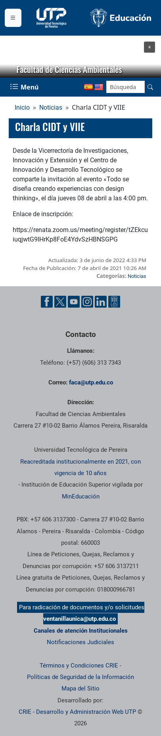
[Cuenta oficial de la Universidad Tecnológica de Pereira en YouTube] (74, 302)
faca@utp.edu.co (91, 382)
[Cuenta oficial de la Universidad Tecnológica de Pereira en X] (60, 302)
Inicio (22, 107)
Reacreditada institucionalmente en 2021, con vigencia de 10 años (80, 467)
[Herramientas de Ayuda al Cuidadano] (114, 302)
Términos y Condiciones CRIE (79, 665)
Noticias (50, 107)
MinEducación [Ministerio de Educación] (81, 496)
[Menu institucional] (13, 18)
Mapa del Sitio (80, 688)
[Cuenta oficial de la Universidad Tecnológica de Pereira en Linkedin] (101, 302)
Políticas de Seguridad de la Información (80, 677)
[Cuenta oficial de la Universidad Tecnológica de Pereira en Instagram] (87, 302)
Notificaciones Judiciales (80, 642)
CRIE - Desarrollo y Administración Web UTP (77, 711)
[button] (149, 47)
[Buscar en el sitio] (150, 87)
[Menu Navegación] (25, 87)
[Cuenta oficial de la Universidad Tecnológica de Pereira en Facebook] (47, 302)
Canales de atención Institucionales (81, 630)
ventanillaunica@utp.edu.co (79, 618)
